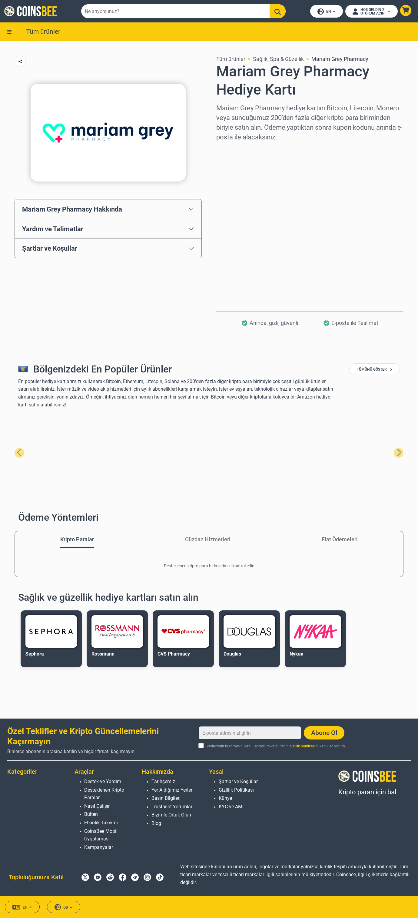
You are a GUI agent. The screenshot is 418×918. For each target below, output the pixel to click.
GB (64, 907)
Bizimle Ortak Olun (171, 815)
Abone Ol (324, 732)
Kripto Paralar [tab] (77, 540)
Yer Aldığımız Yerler (171, 790)
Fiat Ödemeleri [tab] (340, 540)
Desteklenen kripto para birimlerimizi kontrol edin (209, 566)
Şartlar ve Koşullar (49, 249)
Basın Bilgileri (166, 798)
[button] (405, 11)
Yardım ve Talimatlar (52, 230)
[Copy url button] (20, 62)
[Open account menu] (371, 11)
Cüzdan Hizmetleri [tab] (208, 540)
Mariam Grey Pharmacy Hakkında (72, 210)
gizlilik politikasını (304, 746)
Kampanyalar (98, 847)
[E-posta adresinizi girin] (249, 732)
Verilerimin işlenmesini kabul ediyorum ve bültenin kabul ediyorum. (276, 746)
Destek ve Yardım (102, 781)
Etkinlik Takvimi (101, 823)
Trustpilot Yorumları (172, 807)
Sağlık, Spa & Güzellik (278, 60)
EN (326, 12)
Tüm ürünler (43, 32)
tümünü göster (374, 371)
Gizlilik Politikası (236, 790)
